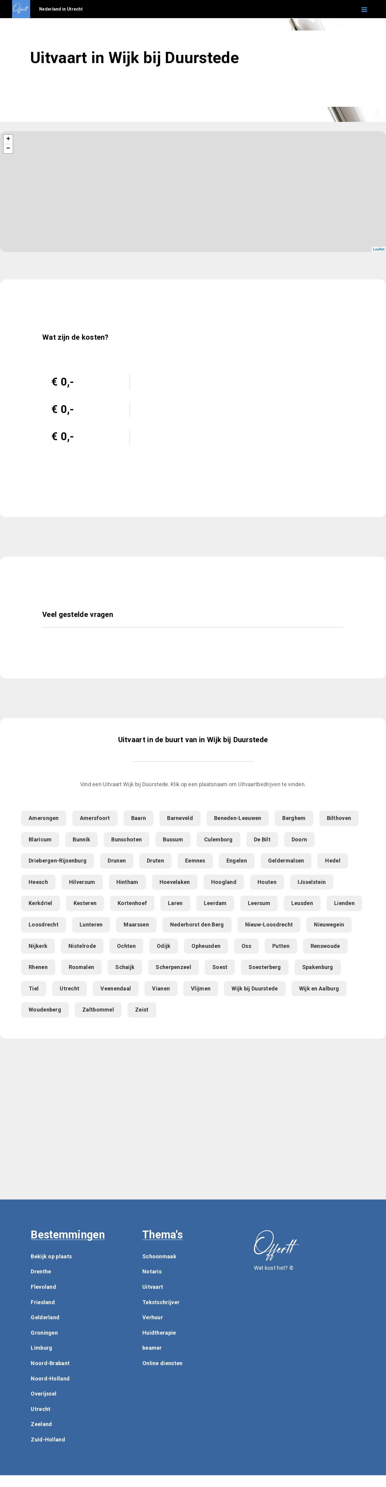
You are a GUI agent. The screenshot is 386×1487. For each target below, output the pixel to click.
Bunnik (81, 839)
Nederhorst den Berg (197, 924)
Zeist (142, 1009)
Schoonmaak (159, 1256)
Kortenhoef (132, 903)
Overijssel (43, 1393)
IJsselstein (312, 882)
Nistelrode (82, 946)
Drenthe (41, 1271)
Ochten (126, 946)
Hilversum (82, 882)
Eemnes (195, 860)
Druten (155, 860)
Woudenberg (45, 1009)
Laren (175, 903)
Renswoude (325, 946)
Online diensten (162, 1363)
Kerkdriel (40, 903)
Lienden (344, 903)
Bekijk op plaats (51, 1256)
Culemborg (218, 839)
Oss (246, 946)
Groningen (44, 1333)
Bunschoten (126, 839)
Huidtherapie (159, 1333)
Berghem (293, 818)
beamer (152, 1348)
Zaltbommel (98, 1009)
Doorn (299, 839)
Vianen (161, 988)
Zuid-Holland (48, 1439)
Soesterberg (264, 967)
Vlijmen (200, 988)
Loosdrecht (44, 924)
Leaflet (378, 249)
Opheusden (205, 946)
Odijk (164, 946)
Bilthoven (339, 818)
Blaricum (40, 839)
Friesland (43, 1302)
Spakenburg (317, 967)
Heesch (38, 882)
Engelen (236, 860)
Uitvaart (152, 1287)
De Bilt (262, 839)
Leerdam (215, 903)
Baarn (138, 818)
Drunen (117, 860)
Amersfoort (95, 818)
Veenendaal (115, 988)
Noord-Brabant (50, 1363)
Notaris (152, 1271)
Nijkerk (38, 946)
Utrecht (69, 988)
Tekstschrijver (160, 1302)
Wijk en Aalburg (319, 988)
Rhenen (38, 967)
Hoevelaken (175, 882)
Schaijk (124, 967)
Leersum (259, 903)
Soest (220, 967)
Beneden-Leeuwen (237, 818)
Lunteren (91, 924)
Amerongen (44, 818)
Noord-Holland (50, 1378)
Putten (281, 946)
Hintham (127, 882)
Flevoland (43, 1287)
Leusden (302, 903)
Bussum (173, 839)
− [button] (8, 148)
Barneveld (180, 818)
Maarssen (136, 924)
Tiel (34, 988)
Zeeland (41, 1424)
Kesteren (85, 903)
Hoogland (223, 882)
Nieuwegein (329, 924)
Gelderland (45, 1317)
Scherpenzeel (173, 967)
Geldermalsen (286, 860)
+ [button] (8, 139)
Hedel (332, 860)
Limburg (41, 1348)
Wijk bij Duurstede (255, 988)
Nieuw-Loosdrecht (269, 924)
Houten (267, 882)
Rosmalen (81, 967)
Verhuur (152, 1317)
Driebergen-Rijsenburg (58, 860)
